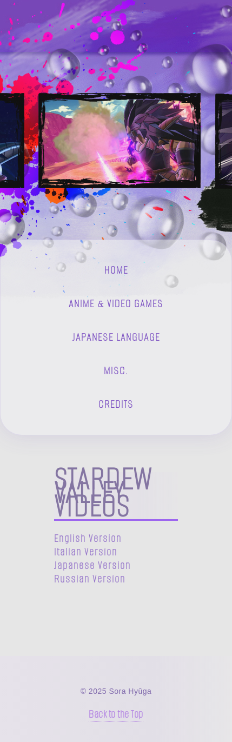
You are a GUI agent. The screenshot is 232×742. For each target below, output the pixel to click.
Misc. (116, 370)
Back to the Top (116, 714)
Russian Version (89, 579)
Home (116, 270)
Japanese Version (92, 565)
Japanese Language (116, 337)
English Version (88, 538)
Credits (116, 404)
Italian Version (85, 552)
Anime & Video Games (116, 303)
